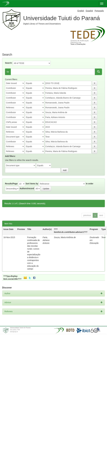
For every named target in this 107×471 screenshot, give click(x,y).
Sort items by (32, 183)
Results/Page (11, 183)
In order (89, 183)
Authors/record (27, 188)
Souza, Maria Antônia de (65, 237)
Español (89, 11)
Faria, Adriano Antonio (46, 240)
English (81, 11)
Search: (8, 63)
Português (99, 11)
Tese (103, 237)
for (8, 72)
